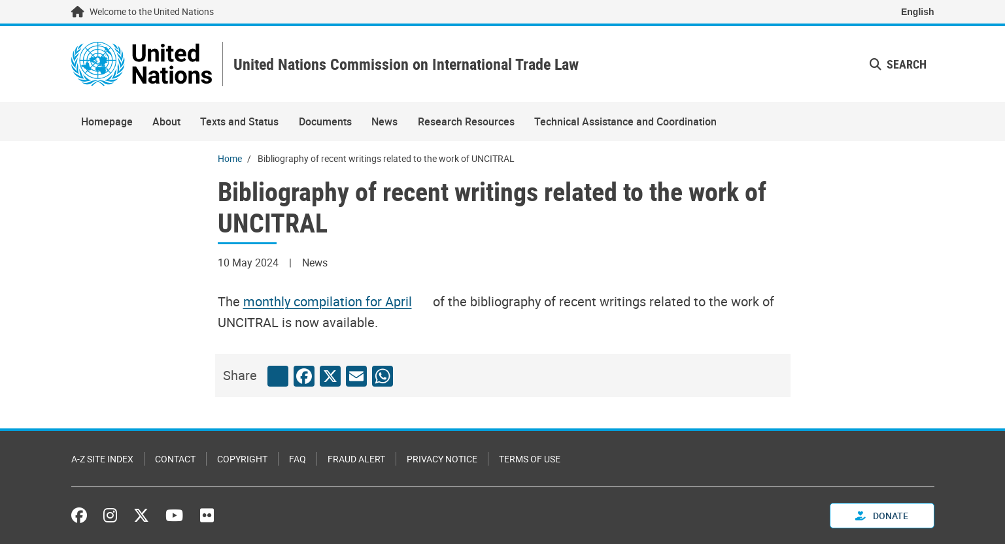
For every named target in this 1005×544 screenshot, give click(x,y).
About (166, 121)
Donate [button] (881, 515)
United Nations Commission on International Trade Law (406, 64)
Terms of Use (529, 459)
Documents (325, 121)
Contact (175, 459)
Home (230, 158)
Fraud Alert (356, 459)
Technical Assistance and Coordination (625, 121)
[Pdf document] (336, 301)
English (917, 12)
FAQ (297, 459)
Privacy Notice (442, 459)
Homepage (107, 121)
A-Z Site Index (102, 459)
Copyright (242, 459)
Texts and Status (239, 121)
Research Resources (466, 121)
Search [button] (898, 64)
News (384, 121)
